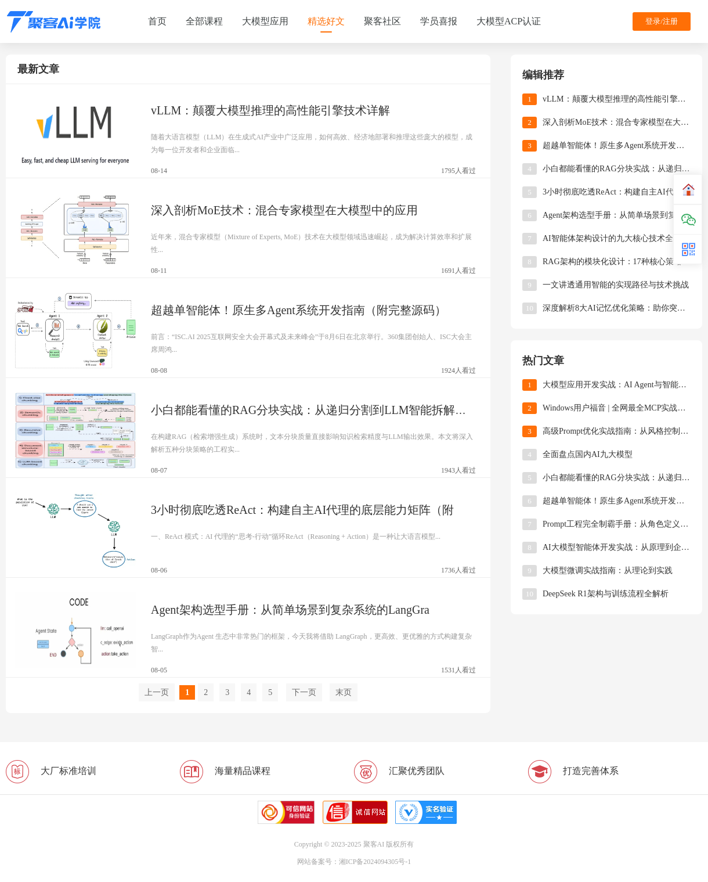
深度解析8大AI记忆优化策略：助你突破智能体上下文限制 (617, 308)
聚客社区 (382, 21)
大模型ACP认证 (508, 21)
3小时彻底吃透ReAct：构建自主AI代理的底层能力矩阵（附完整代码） (617, 192)
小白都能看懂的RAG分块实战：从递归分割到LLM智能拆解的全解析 (617, 168)
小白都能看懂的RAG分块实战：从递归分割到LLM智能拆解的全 (314, 410)
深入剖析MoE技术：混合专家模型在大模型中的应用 (284, 210)
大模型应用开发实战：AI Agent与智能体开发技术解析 (617, 384)
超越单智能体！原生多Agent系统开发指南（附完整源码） (298, 310)
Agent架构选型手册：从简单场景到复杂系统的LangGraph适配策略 (617, 215)
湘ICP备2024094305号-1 (375, 862)
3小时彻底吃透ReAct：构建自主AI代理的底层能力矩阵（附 (302, 509)
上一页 (157, 692)
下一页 (304, 692)
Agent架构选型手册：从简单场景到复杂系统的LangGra (290, 609)
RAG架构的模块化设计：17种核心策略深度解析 (617, 261)
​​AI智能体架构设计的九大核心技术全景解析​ (617, 238)
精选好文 (326, 21)
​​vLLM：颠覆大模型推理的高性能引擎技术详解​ (270, 110)
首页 (157, 21)
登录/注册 (661, 21)
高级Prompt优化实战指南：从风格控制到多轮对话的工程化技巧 (617, 431)
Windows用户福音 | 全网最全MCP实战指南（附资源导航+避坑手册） (617, 408)
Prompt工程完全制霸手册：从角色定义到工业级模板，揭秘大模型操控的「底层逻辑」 (617, 524)
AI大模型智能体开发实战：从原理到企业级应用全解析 (617, 547)
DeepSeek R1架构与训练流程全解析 (606, 593)
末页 (343, 692)
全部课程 (204, 21)
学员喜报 (438, 21)
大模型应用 (265, 21)
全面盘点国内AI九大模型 (588, 454)
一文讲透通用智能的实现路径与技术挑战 (616, 284)
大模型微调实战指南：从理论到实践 (608, 570)
